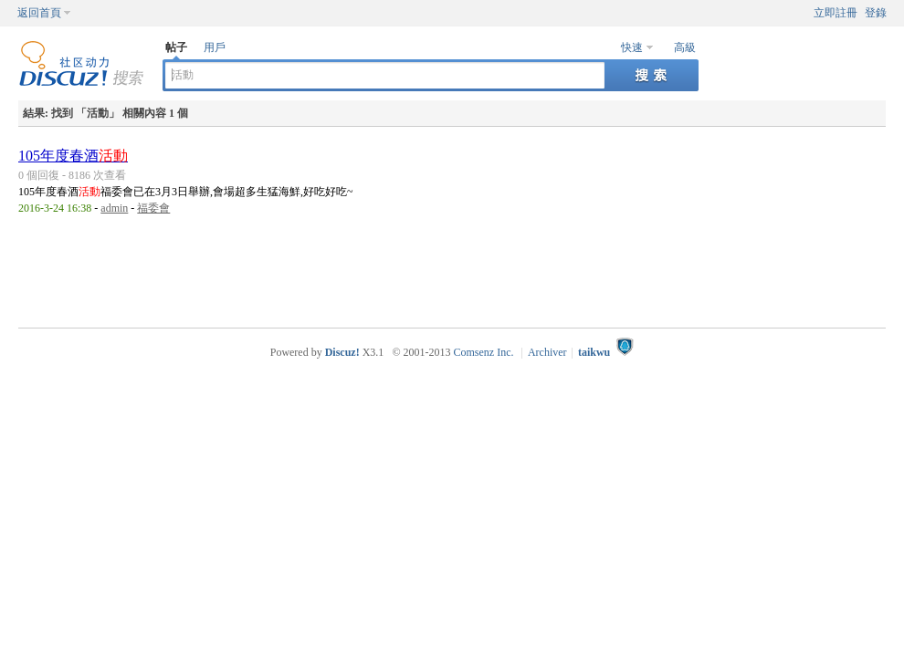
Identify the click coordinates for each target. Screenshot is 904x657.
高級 (685, 47)
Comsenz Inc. (484, 352)
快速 (632, 47)
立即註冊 (835, 12)
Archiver (547, 352)
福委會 (153, 208)
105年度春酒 (73, 155)
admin (114, 208)
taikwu (594, 352)
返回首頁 (39, 12)
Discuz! (342, 352)
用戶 (215, 47)
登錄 (876, 12)
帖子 (176, 47)
